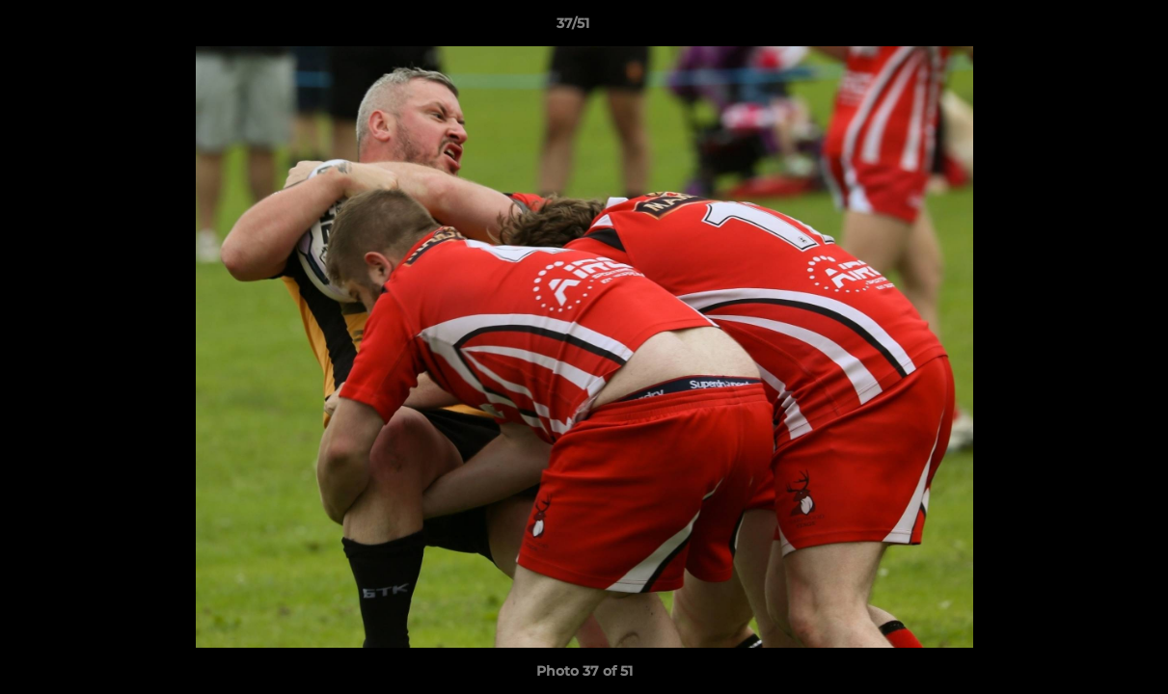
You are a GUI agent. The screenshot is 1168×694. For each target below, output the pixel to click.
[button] (1087, 28)
